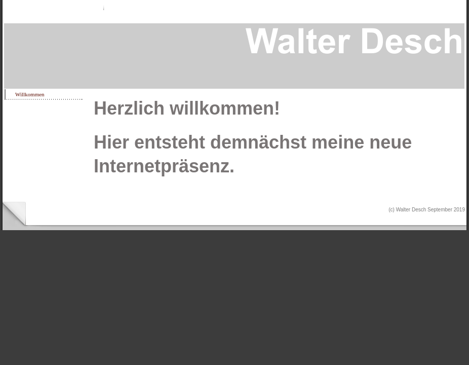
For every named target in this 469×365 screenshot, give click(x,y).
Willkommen (30, 94)
